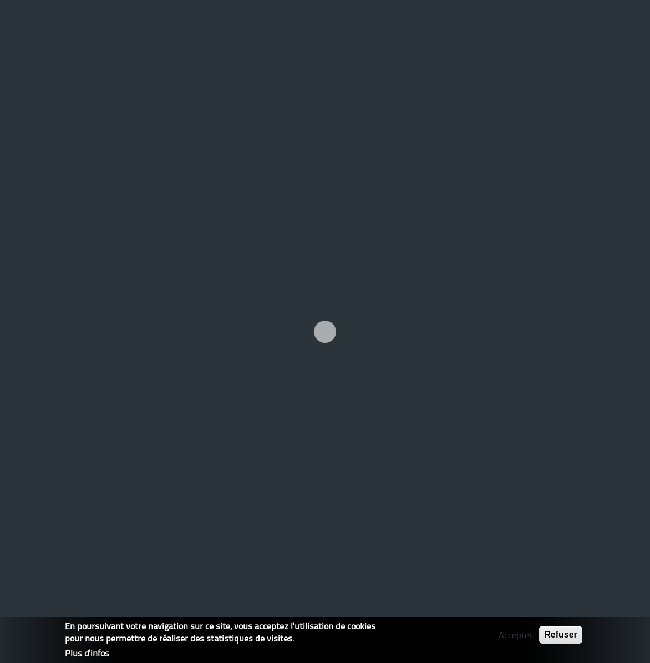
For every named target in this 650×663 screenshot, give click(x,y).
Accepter (515, 635)
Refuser (560, 634)
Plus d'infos (87, 653)
